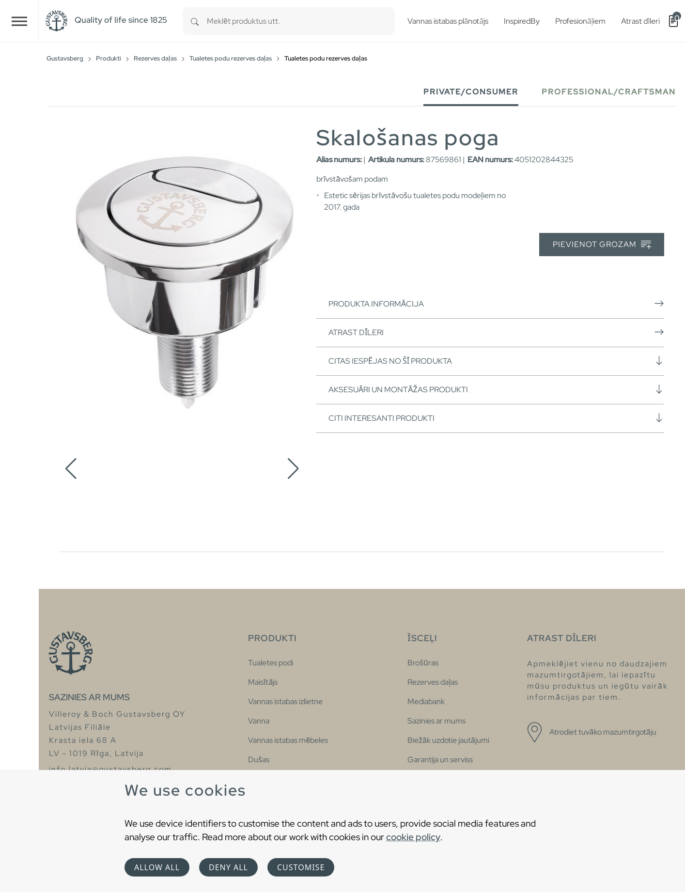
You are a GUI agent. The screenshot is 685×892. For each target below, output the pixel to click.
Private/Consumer (470, 92)
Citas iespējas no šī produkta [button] (496, 360)
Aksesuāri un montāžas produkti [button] (496, 389)
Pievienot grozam (602, 244)
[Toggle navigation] (19, 21)
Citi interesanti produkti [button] (496, 418)
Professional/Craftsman (609, 92)
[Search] (195, 21)
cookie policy (413, 836)
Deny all (228, 867)
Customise (301, 867)
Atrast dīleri (496, 332)
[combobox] (301, 21)
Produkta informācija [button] (496, 303)
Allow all (157, 867)
